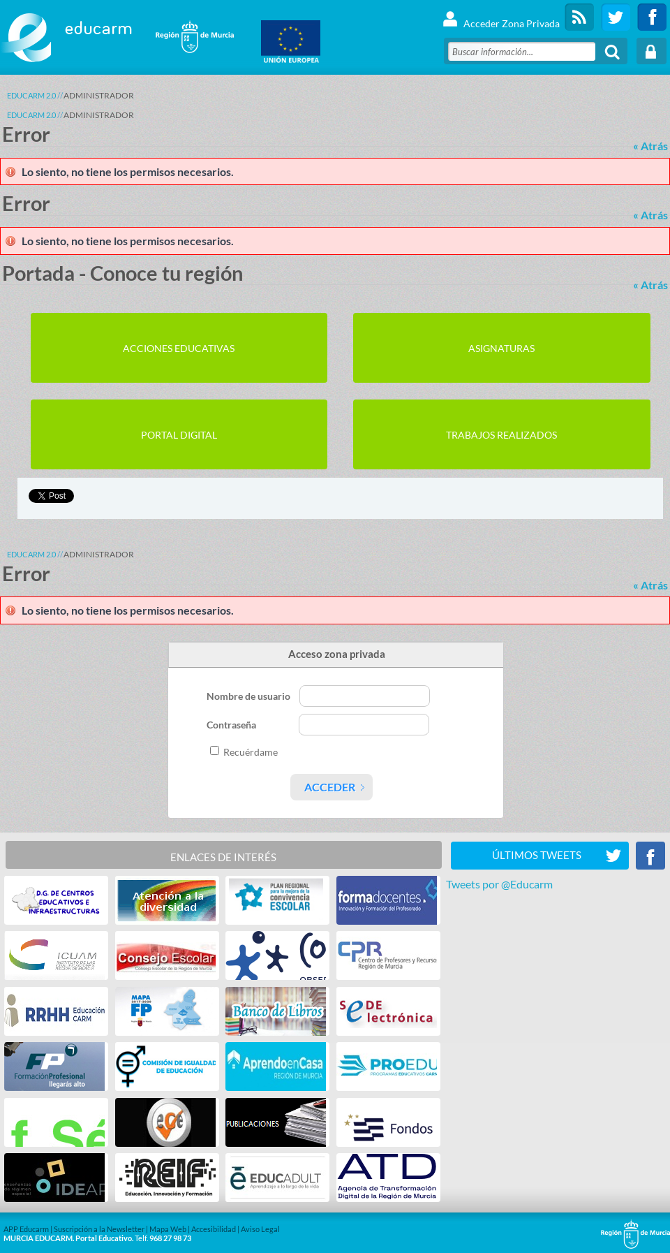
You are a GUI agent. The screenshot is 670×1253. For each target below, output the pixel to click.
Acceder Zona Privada (501, 17)
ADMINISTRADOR (99, 95)
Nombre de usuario (249, 696)
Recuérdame (250, 752)
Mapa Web (167, 1228)
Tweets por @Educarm (499, 884)
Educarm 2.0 (31, 95)
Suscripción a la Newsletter (99, 1228)
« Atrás (650, 145)
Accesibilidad (213, 1228)
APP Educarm (26, 1228)
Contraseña (232, 725)
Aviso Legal (260, 1228)
